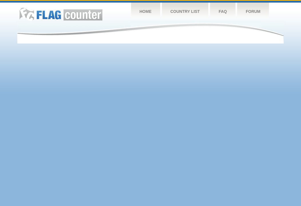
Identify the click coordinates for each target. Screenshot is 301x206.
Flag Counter (60, 14)
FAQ (223, 11)
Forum (253, 11)
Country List (185, 11)
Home (146, 11)
